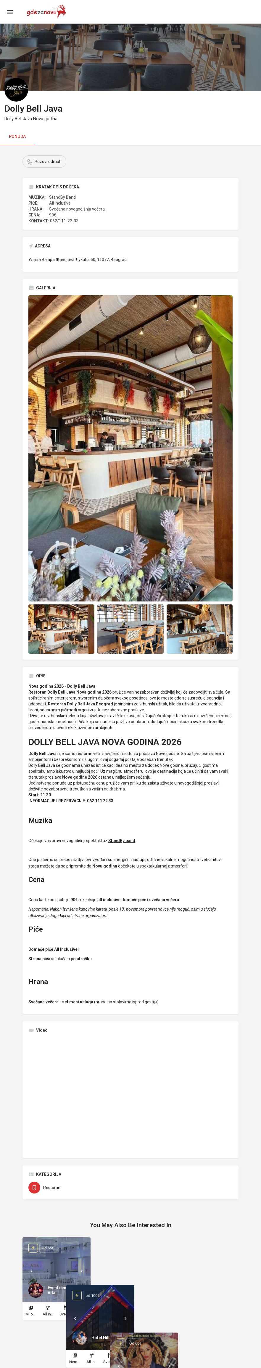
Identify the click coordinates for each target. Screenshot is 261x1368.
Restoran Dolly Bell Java (71, 704)
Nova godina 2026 (46, 686)
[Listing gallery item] (61, 629)
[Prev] (31, 1270)
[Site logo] (48, 11)
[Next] (81, 1270)
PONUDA (17, 136)
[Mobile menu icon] (10, 12)
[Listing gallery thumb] (130, 448)
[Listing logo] (16, 90)
